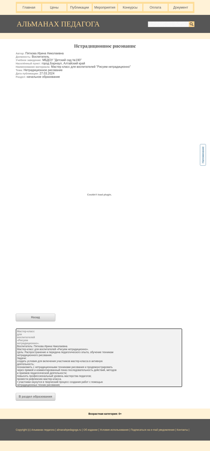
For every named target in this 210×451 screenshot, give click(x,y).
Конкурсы (130, 7)
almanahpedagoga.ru (69, 429)
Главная (29, 7)
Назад (35, 317)
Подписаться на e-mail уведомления (153, 429)
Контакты (182, 429)
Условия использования (114, 429)
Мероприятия (104, 7)
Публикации (79, 7)
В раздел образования (35, 396)
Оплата (155, 7)
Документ (180, 7)
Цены (54, 7)
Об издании (91, 429)
